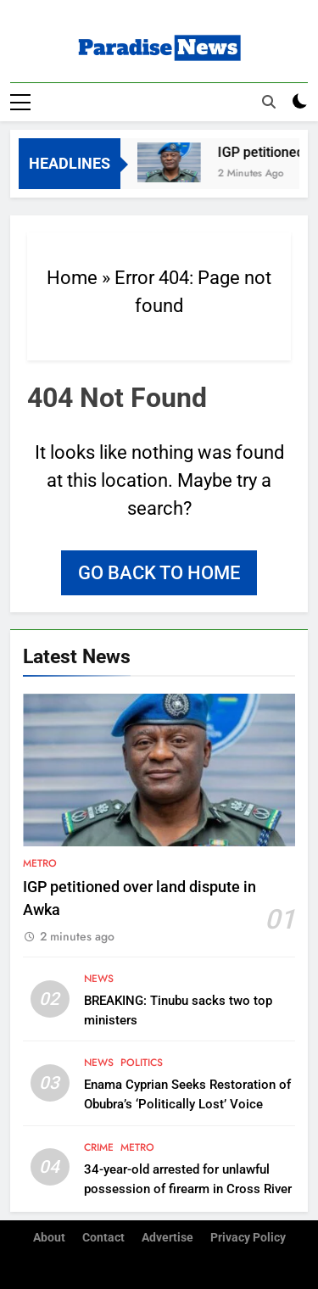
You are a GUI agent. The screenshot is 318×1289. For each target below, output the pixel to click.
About (49, 1237)
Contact (103, 1237)
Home (72, 277)
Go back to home (159, 572)
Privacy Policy (248, 1237)
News (99, 978)
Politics (141, 1062)
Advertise (167, 1237)
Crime (99, 1147)
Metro (40, 863)
